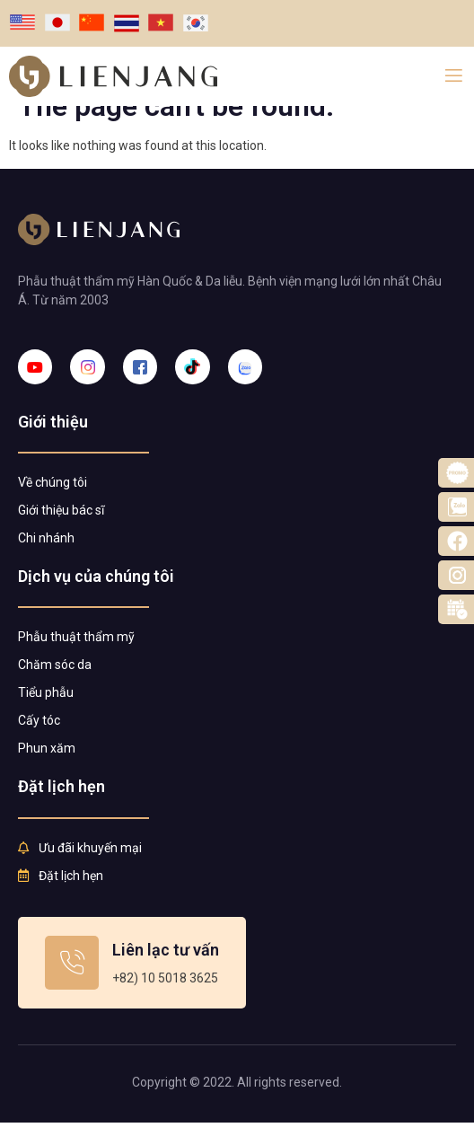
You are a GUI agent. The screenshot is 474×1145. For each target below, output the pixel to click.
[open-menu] (454, 76)
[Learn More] (132, 984)
